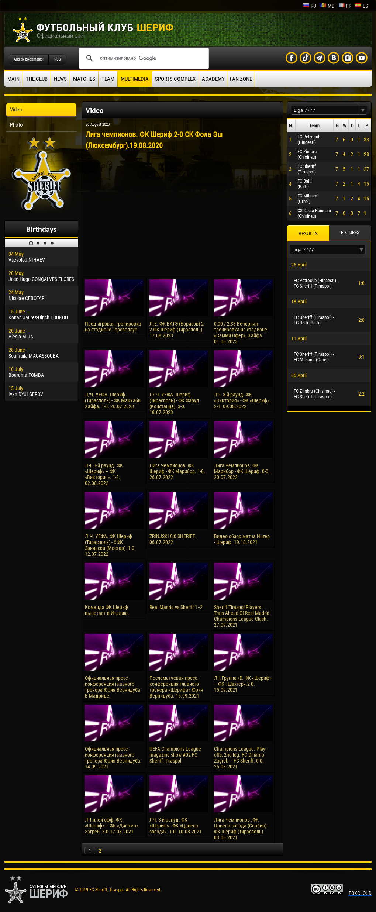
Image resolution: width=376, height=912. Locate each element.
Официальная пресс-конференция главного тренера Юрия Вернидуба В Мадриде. (112, 687)
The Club (37, 79)
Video (16, 109)
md (327, 6)
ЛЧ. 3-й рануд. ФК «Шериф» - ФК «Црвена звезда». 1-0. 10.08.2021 (175, 825)
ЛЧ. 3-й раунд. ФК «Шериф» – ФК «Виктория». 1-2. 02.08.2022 (104, 474)
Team (107, 79)
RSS (57, 59)
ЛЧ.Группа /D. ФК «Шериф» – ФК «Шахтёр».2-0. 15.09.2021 (243, 684)
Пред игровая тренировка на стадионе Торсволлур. (113, 327)
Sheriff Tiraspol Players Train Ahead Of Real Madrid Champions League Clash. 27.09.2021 (241, 616)
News (60, 79)
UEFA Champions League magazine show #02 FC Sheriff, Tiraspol (175, 755)
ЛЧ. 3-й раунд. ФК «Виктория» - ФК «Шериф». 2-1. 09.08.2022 (242, 400)
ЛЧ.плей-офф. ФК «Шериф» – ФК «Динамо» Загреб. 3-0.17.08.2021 (111, 825)
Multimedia (135, 79)
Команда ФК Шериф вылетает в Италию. (107, 610)
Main (13, 79)
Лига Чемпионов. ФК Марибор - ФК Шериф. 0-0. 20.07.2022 (242, 471)
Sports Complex (175, 79)
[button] (363, 110)
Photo (16, 124)
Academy (213, 79)
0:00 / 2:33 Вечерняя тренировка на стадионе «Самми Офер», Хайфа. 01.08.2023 (240, 332)
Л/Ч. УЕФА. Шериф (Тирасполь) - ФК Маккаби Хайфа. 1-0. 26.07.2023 (113, 400)
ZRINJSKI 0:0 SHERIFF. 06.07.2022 (172, 539)
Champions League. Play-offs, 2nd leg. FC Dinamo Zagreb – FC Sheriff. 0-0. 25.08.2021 (240, 758)
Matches (84, 79)
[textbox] (325, 110)
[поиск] (143, 58)
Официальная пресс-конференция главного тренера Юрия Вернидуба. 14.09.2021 (113, 758)
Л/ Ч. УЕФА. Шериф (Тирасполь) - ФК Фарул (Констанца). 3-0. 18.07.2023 (174, 403)
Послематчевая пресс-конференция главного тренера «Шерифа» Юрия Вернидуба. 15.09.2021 (176, 687)
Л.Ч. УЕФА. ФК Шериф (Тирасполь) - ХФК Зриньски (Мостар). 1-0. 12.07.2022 (110, 545)
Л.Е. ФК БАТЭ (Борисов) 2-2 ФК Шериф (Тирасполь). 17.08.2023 (177, 329)
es (361, 6)
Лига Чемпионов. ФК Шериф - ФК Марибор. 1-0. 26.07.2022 (177, 471)
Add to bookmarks (28, 59)
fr (344, 6)
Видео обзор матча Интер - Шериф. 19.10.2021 (242, 539)
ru (309, 6)
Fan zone (241, 79)
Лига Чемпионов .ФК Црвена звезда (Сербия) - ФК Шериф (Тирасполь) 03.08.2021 (241, 828)
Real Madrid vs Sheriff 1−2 (176, 607)
